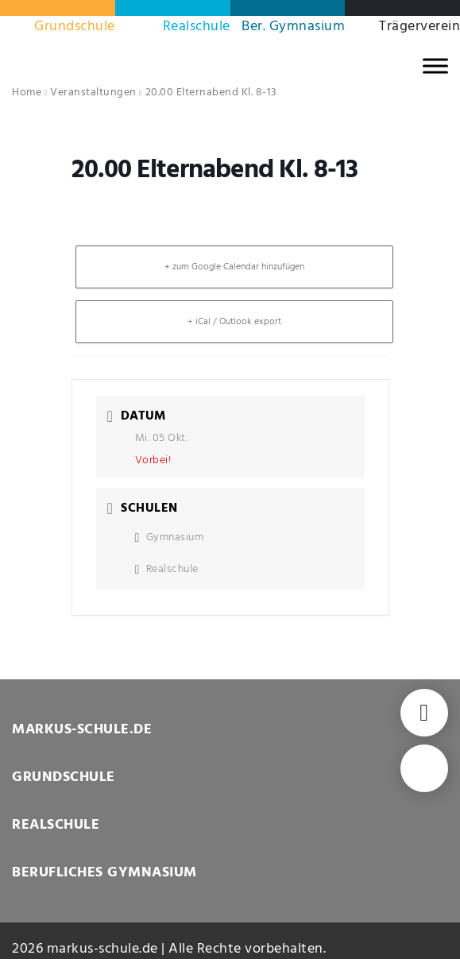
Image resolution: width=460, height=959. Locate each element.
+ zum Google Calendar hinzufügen (234, 267)
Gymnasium (169, 537)
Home (26, 92)
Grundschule (74, 26)
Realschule (196, 26)
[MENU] (435, 65)
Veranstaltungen (93, 92)
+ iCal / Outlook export (234, 322)
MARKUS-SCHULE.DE (82, 729)
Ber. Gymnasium (293, 26)
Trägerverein (419, 26)
